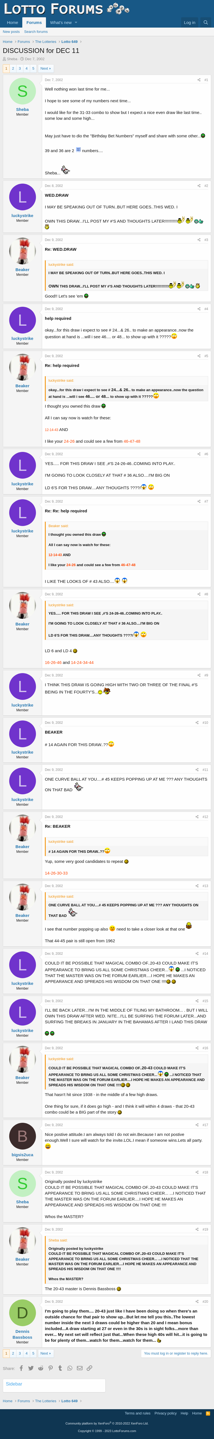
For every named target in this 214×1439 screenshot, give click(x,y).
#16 (205, 1048)
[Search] (205, 22)
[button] (76, 22)
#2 (206, 186)
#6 (206, 454)
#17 (205, 1125)
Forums (34, 22)
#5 (206, 356)
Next (44, 68)
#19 (205, 1229)
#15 (205, 1001)
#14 (205, 954)
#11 (205, 770)
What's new (61, 22)
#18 (205, 1172)
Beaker (22, 269)
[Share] (199, 80)
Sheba (12, 59)
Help (184, 1413)
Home (12, 22)
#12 (205, 817)
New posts (11, 32)
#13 (205, 886)
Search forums (36, 32)
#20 (205, 1302)
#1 (206, 80)
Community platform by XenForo (107, 1423)
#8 (206, 594)
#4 (206, 309)
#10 (205, 723)
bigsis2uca (22, 1154)
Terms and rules (137, 1413)
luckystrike (22, 215)
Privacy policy (166, 1413)
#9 (206, 675)
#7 (206, 501)
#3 (206, 240)
